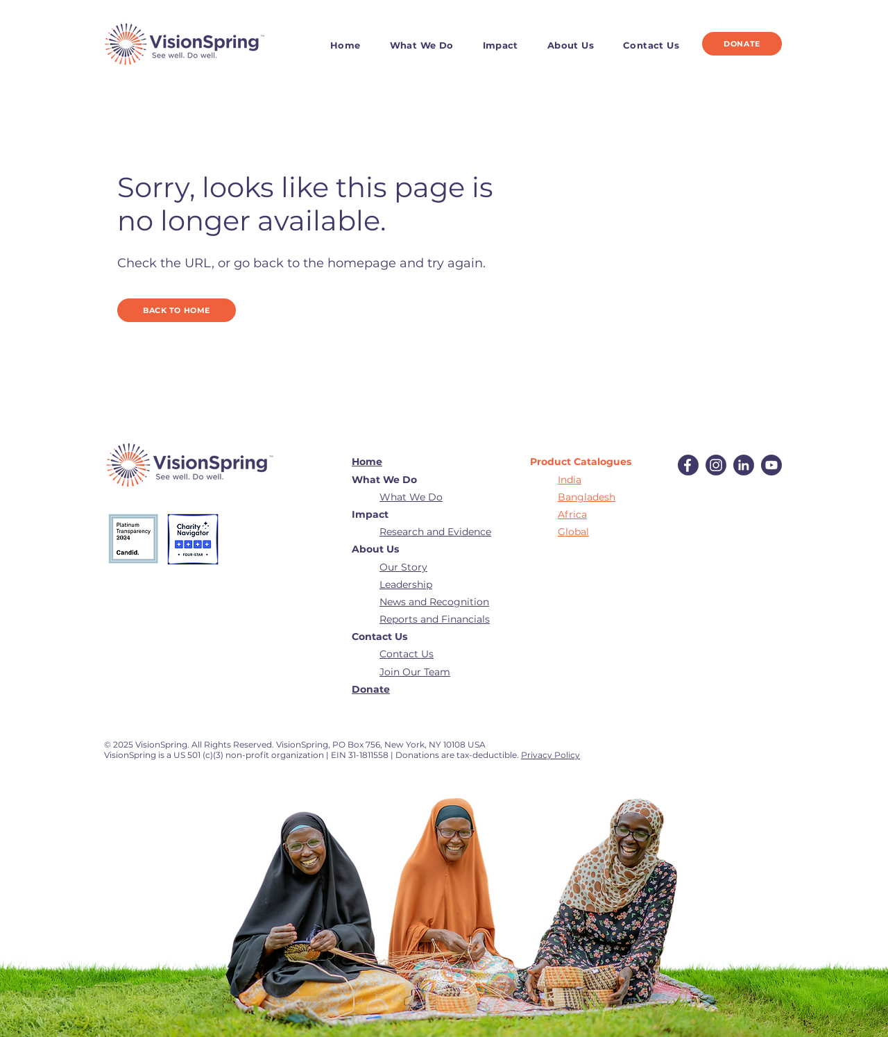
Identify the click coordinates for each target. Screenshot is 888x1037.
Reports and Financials (434, 619)
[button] (430, 45)
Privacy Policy (550, 755)
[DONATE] (742, 44)
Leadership (405, 584)
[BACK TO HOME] (176, 310)
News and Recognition (434, 602)
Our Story (403, 567)
